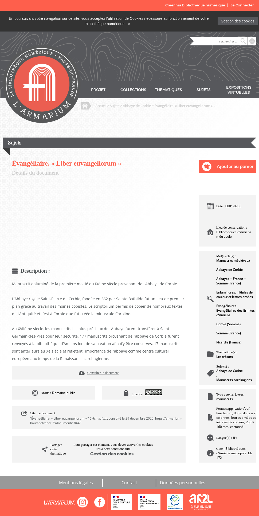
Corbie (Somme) (228, 324)
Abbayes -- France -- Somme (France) (231, 281)
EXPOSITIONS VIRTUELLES (239, 90)
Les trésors (224, 356)
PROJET (98, 89)
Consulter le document (103, 373)
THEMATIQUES (168, 89)
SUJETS (204, 89)
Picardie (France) (228, 342)
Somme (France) (228, 333)
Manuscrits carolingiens (234, 380)
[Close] (129, 23)
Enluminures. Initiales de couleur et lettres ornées (234, 294)
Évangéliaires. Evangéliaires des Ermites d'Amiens (235, 310)
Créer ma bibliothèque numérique (195, 5)
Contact (129, 483)
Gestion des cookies (237, 21)
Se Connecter (242, 5)
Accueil (100, 105)
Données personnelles (182, 483)
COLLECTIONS (133, 89)
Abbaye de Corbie (137, 105)
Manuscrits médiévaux (233, 260)
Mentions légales (76, 483)
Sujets (114, 105)
